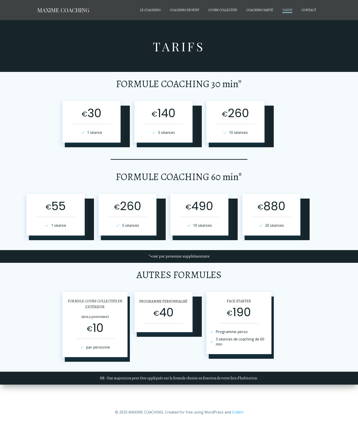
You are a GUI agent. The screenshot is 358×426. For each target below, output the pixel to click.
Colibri (237, 412)
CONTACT (309, 10)
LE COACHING (151, 10)
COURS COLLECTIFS (223, 10)
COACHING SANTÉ (260, 10)
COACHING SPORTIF (185, 10)
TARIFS (288, 10)
